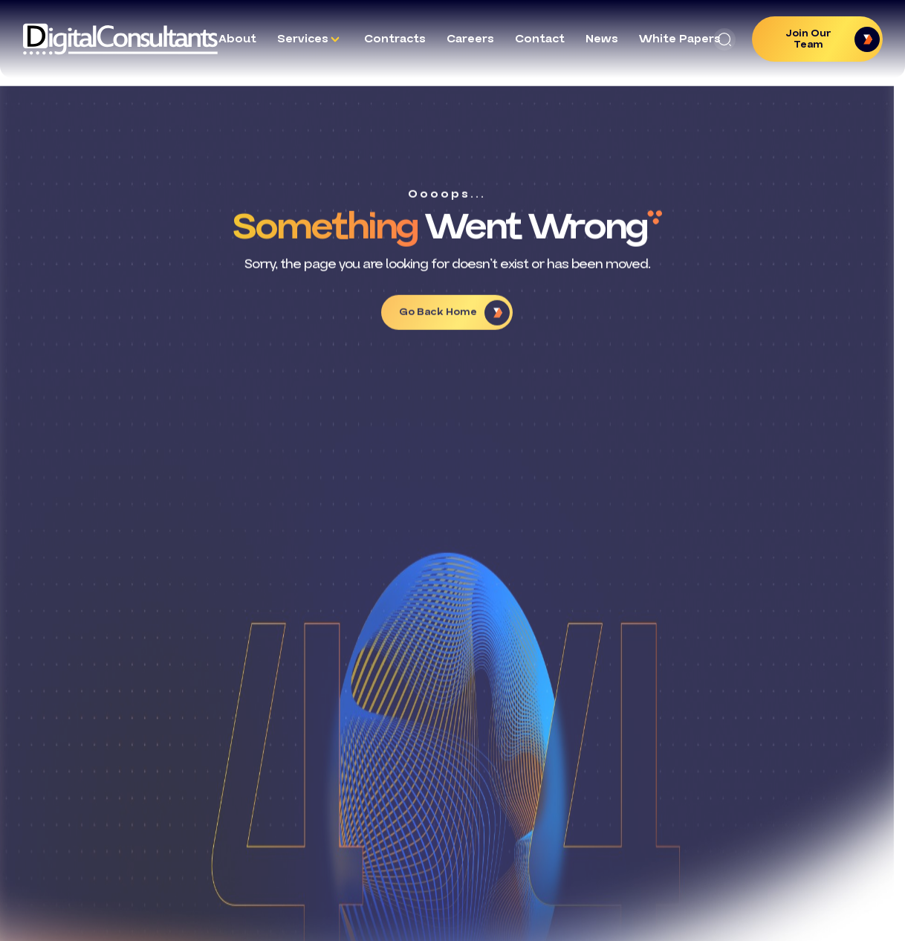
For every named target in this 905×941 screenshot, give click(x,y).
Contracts (395, 38)
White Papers (680, 38)
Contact (540, 38)
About (237, 38)
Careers (470, 38)
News (602, 38)
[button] (724, 39)
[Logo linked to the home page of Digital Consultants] (120, 39)
